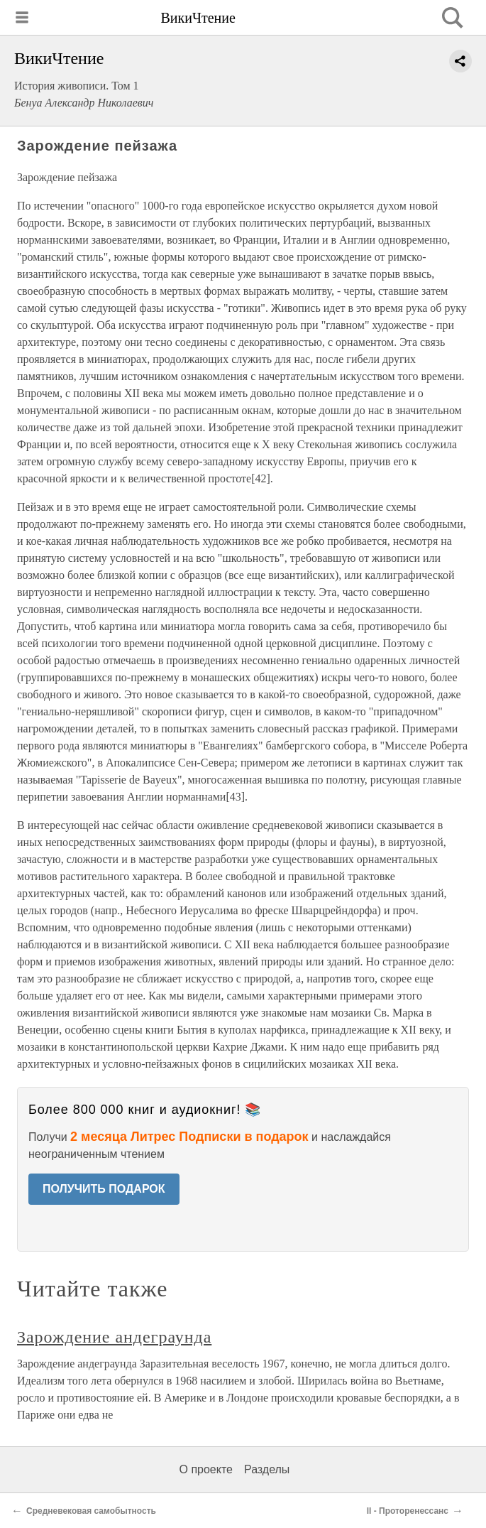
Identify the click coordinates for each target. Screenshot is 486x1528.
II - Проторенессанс (407, 1511)
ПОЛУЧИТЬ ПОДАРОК (104, 1189)
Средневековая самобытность (91, 1511)
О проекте (206, 1469)
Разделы (266, 1469)
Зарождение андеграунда (114, 1337)
